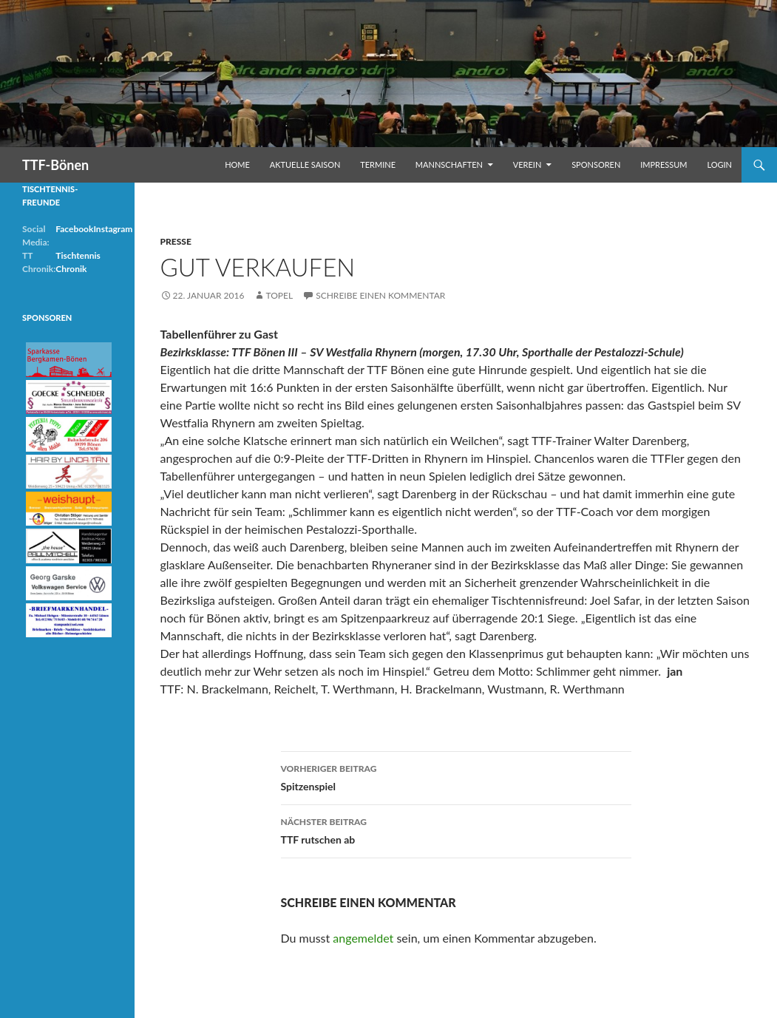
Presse (175, 241)
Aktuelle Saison (305, 164)
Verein (527, 164)
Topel (279, 295)
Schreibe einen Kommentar (380, 295)
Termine (378, 164)
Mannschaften (449, 164)
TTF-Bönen (55, 165)
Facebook (74, 228)
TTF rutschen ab (456, 829)
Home (237, 164)
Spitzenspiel (456, 776)
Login (719, 164)
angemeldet (363, 938)
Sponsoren (595, 164)
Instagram (112, 228)
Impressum (663, 164)
